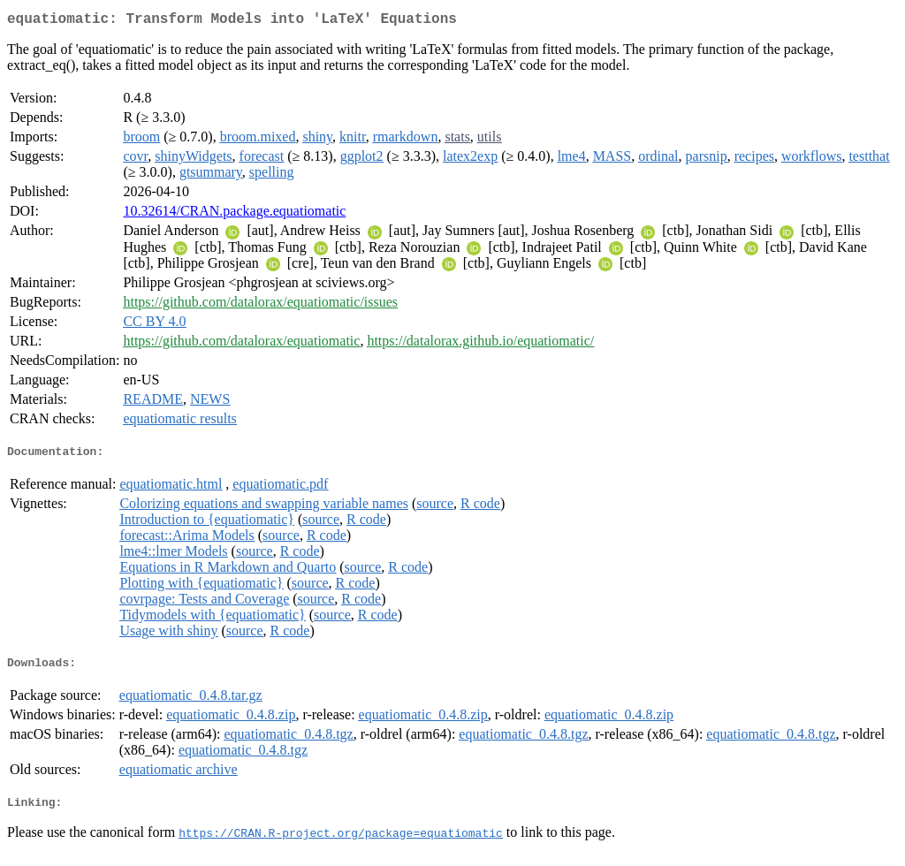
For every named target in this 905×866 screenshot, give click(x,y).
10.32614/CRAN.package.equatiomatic (234, 214)
